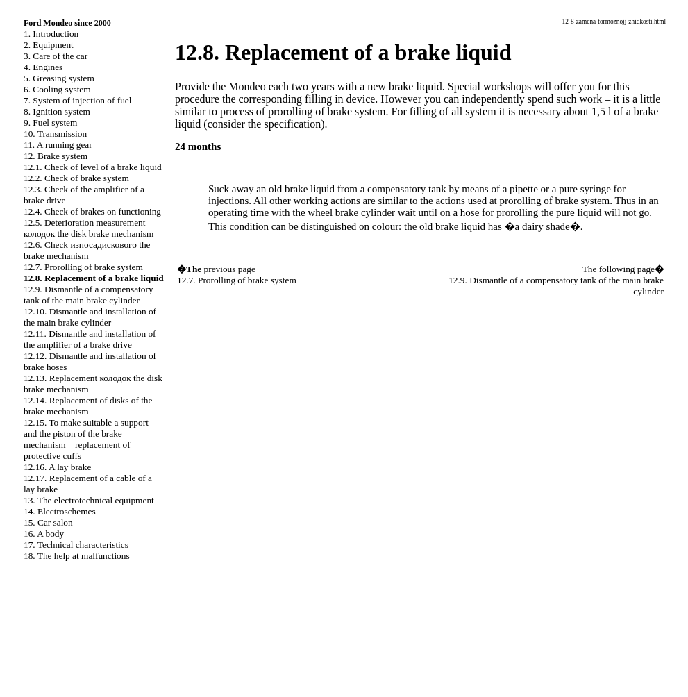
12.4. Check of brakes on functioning (92, 211)
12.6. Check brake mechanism (87, 250)
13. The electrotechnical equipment (89, 500)
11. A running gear (58, 145)
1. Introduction (51, 33)
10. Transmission (55, 133)
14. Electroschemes (60, 511)
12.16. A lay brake (57, 467)
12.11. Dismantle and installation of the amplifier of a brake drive (90, 339)
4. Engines (43, 67)
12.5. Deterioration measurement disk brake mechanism (88, 228)
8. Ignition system (57, 111)
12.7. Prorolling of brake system (83, 267)
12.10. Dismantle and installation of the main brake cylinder (90, 317)
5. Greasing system (59, 78)
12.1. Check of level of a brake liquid (93, 167)
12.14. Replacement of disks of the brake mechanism (88, 406)
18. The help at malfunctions (77, 556)
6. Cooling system (57, 89)
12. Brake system (55, 156)
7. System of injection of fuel (77, 100)
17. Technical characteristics (76, 544)
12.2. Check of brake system (76, 178)
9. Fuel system (50, 122)
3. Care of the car (55, 56)
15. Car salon (48, 522)
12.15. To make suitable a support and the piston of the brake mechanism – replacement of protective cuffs (86, 439)
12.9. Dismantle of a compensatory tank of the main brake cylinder (88, 294)
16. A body (44, 533)
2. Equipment (49, 45)
